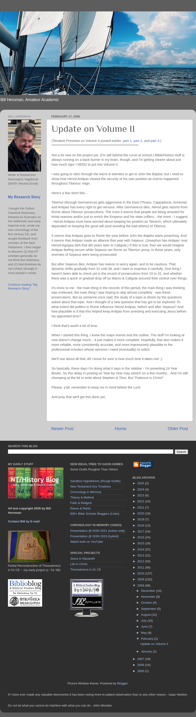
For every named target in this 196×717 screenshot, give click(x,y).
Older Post (178, 428)
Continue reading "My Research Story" (22, 286)
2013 (141, 555)
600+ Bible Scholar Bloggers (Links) (94, 513)
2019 (141, 519)
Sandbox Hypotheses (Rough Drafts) (95, 481)
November (148, 596)
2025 (141, 483)
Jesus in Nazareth (82, 558)
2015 (141, 543)
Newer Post (62, 428)
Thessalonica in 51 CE (85, 569)
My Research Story (24, 197)
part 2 (138, 141)
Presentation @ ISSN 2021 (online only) (97, 530)
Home (120, 428)
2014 (141, 549)
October (147, 602)
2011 (141, 567)
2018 (141, 525)
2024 (141, 489)
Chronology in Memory (85, 492)
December (148, 590)
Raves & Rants (80, 508)
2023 (141, 495)
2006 (141, 665)
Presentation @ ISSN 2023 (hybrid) (94, 536)
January (147, 651)
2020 (141, 513)
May (144, 632)
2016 (141, 537)
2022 (141, 501)
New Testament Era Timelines (90, 486)
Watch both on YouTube (86, 541)
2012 (141, 561)
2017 (141, 531)
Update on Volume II (154, 644)
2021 (141, 507)
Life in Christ (78, 564)
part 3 (155, 141)
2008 (141, 585)
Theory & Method (82, 497)
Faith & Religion (81, 503)
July (144, 620)
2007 (141, 659)
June (145, 626)
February (147, 638)
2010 (141, 573)
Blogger (122, 683)
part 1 (127, 141)
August (146, 614)
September (149, 608)
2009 (141, 579)
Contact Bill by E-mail (24, 521)
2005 (141, 671)
